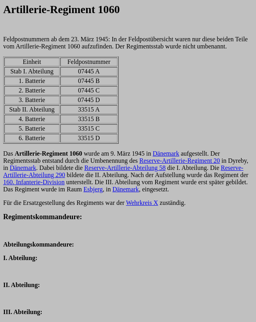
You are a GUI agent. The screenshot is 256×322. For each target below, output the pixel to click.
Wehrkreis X (142, 202)
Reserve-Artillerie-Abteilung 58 (125, 167)
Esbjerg (93, 189)
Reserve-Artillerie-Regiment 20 (179, 160)
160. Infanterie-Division (34, 182)
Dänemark (166, 153)
